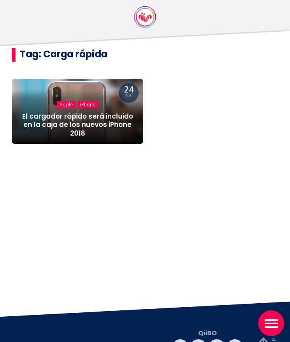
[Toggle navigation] (271, 323)
